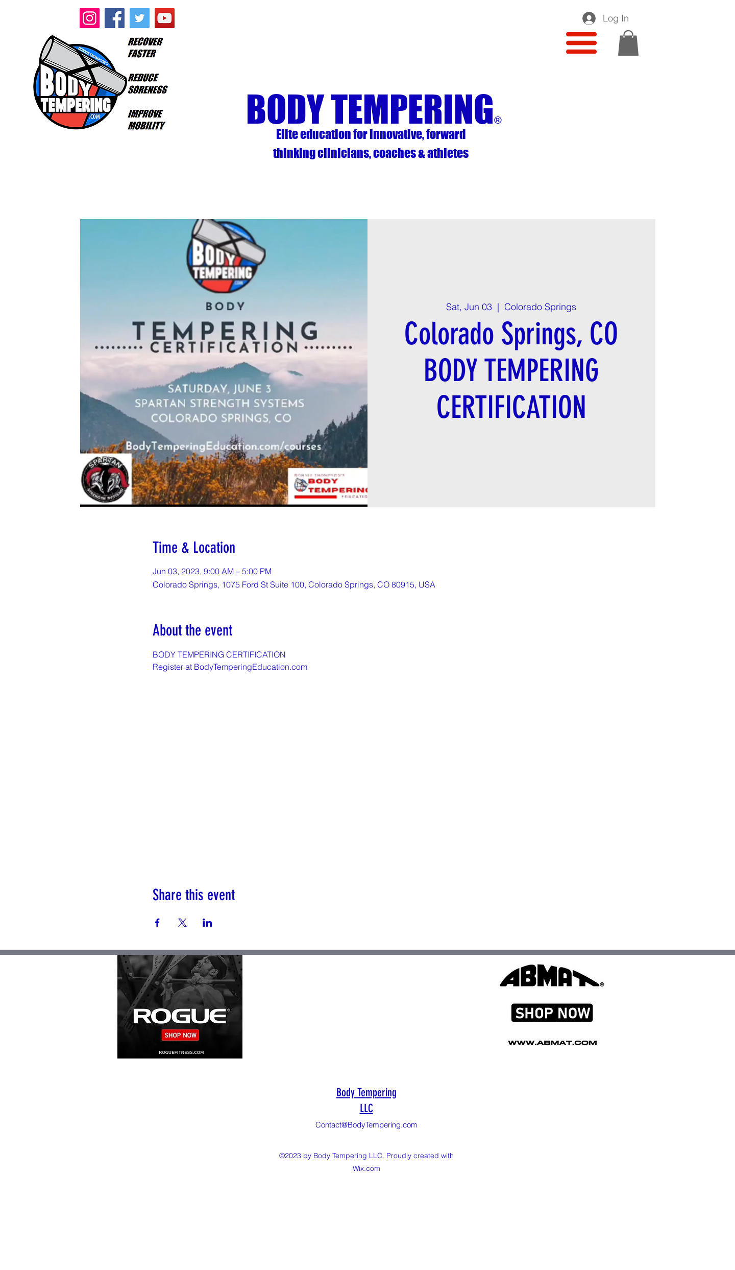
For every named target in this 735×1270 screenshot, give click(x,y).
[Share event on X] (182, 923)
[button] (581, 43)
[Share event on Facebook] (157, 923)
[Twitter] (140, 18)
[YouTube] (165, 18)
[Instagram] (90, 18)
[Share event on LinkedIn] (207, 923)
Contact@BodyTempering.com (366, 1125)
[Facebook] (115, 18)
